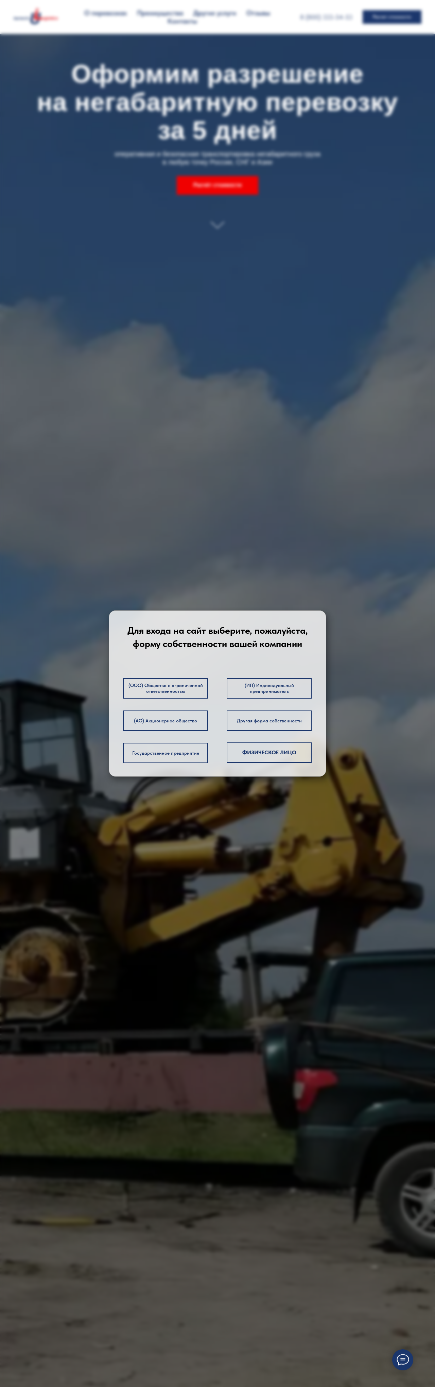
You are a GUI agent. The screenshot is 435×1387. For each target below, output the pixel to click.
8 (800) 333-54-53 (326, 17)
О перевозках (105, 13)
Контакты (182, 21)
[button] (392, 17)
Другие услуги (214, 13)
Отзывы (258, 13)
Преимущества (160, 13)
